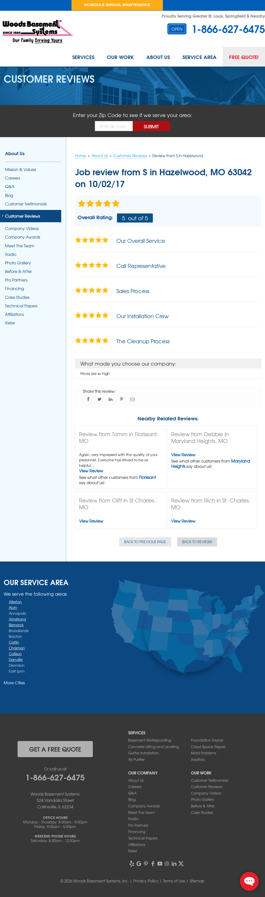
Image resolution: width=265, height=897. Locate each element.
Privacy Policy (145, 881)
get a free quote (55, 749)
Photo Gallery (18, 262)
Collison (15, 653)
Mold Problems (203, 752)
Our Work (120, 56)
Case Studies (17, 297)
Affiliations (14, 314)
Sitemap (197, 881)
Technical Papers (21, 305)
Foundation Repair (207, 740)
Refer (10, 322)
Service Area (199, 56)
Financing (14, 288)
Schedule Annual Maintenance (117, 5)
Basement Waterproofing (149, 740)
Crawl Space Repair (208, 746)
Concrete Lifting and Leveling (153, 746)
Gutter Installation (143, 752)
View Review (91, 471)
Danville (16, 659)
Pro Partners (16, 279)
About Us (158, 56)
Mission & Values (20, 169)
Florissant (147, 477)
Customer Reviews (22, 216)
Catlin (14, 642)
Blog (9, 195)
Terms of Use (174, 881)
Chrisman (17, 647)
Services (83, 56)
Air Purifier (136, 759)
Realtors (198, 759)
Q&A (10, 186)
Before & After (18, 271)
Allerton (15, 601)
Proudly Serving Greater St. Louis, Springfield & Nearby (213, 16)
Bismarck (16, 624)
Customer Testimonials (26, 203)
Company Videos (22, 228)
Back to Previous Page (145, 541)
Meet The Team (19, 245)
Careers (12, 178)
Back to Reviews (197, 541)
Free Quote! (244, 56)
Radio (10, 254)
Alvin (13, 607)
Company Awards (22, 237)
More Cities (14, 683)
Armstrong (17, 619)
